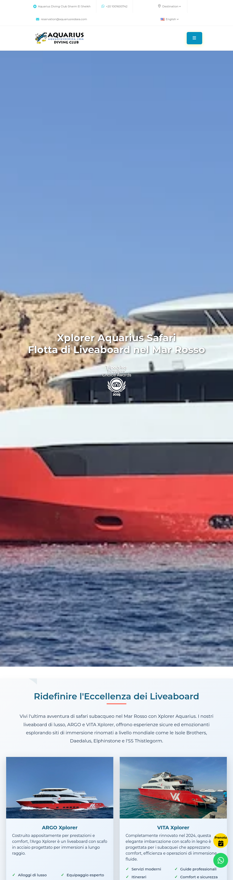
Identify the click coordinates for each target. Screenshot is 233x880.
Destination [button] (169, 6)
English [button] (170, 19)
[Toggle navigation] (194, 38)
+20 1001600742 (114, 6)
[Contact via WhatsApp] (220, 860)
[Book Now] (220, 840)
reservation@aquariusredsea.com (61, 19)
